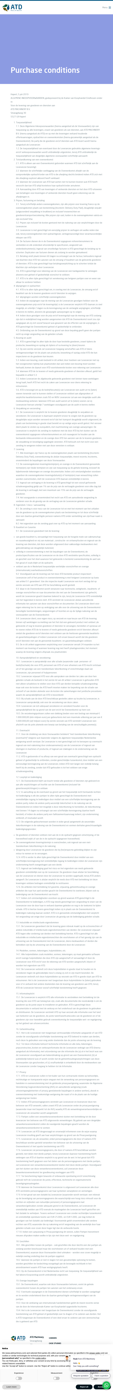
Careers (53, 1338)
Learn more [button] (11, 1387)
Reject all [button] (84, 1387)
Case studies (55, 1343)
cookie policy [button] (40, 1358)
